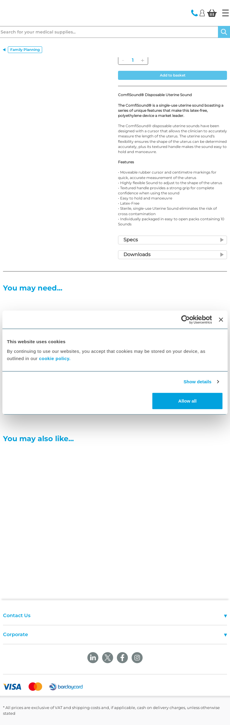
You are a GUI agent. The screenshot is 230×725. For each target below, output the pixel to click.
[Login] (202, 12)
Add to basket (172, 75)
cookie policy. (54, 358)
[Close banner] (221, 320)
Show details (198, 381)
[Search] (224, 32)
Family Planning (25, 49)
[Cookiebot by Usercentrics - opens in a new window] (185, 319)
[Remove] (122, 60)
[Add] (142, 60)
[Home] (225, 13)
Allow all (187, 400)
